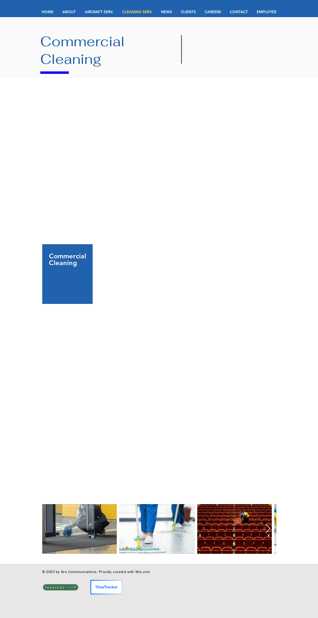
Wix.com (142, 572)
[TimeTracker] (106, 587)
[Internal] (60, 587)
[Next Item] (268, 529)
